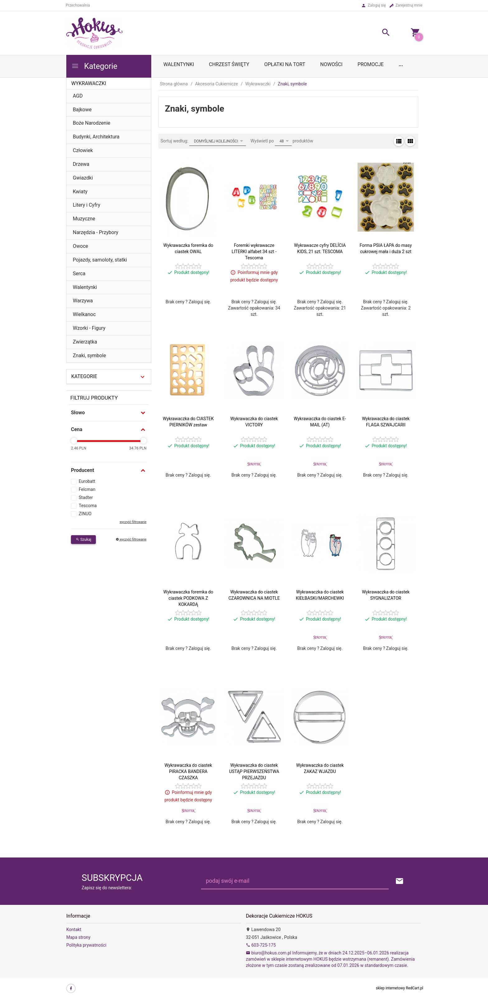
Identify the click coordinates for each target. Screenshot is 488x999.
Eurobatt (87, 481)
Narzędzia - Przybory (95, 232)
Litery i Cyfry (86, 205)
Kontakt (73, 929)
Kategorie (94, 66)
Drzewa (81, 164)
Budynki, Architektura (96, 137)
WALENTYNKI (178, 64)
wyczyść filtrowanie (133, 522)
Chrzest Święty (229, 64)
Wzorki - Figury (89, 328)
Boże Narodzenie (91, 123)
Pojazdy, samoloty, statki (100, 260)
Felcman (87, 489)
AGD (78, 96)
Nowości (331, 64)
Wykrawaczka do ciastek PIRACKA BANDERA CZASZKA (188, 771)
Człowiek (83, 150)
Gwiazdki (83, 178)
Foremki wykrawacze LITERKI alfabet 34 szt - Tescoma (254, 251)
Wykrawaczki (88, 83)
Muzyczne (84, 219)
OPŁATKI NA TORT (284, 64)
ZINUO (85, 513)
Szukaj (83, 539)
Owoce (80, 246)
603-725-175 (261, 945)
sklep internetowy (390, 988)
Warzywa (83, 301)
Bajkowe (82, 110)
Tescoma (88, 505)
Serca (79, 273)
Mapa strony (78, 937)
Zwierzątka (85, 342)
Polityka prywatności (86, 945)
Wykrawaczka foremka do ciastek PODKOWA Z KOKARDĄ (188, 598)
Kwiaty (80, 192)
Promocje (371, 64)
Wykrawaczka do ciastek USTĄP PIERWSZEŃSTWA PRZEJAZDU (254, 771)
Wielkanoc (84, 314)
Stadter (86, 497)
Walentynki (85, 287)
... (401, 64)
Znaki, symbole (89, 355)
